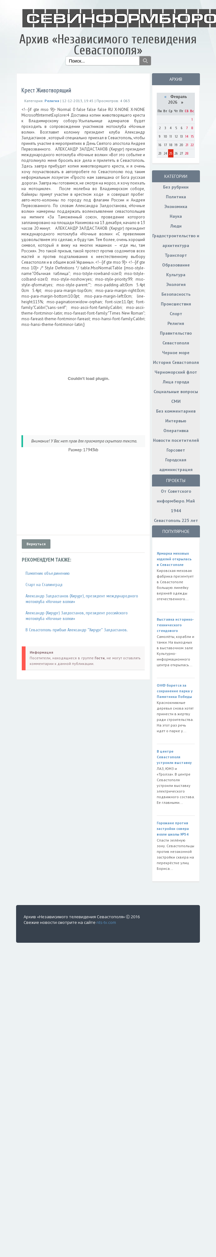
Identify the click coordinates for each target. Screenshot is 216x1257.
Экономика (175, 206)
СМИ (176, 401)
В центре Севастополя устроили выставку (174, 757)
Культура (175, 274)
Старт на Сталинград (44, 584)
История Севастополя (176, 362)
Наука (176, 216)
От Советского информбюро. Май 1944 (176, 500)
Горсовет (175, 450)
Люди (176, 226)
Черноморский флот (176, 372)
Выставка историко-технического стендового (175, 625)
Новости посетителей (176, 440)
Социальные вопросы (176, 391)
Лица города (176, 382)
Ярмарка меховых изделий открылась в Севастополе (174, 559)
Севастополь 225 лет (176, 520)
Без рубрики (176, 187)
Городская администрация (176, 464)
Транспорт (176, 255)
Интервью (175, 421)
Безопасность (175, 294)
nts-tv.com (106, 922)
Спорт (176, 313)
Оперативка (176, 430)
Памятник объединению (48, 573)
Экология (176, 284)
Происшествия (176, 304)
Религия (175, 323)
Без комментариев (176, 411)
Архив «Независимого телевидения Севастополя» (108, 45)
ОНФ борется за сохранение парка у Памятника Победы (175, 691)
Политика (176, 197)
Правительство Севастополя (176, 338)
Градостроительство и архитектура (175, 240)
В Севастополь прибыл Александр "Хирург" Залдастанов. (77, 630)
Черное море (176, 352)
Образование (176, 265)
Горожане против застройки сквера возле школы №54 (173, 829)
